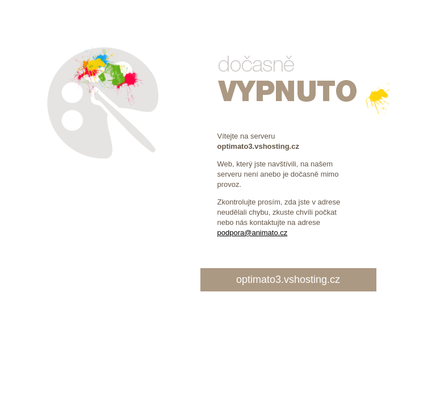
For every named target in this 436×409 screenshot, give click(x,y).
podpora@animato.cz (252, 232)
